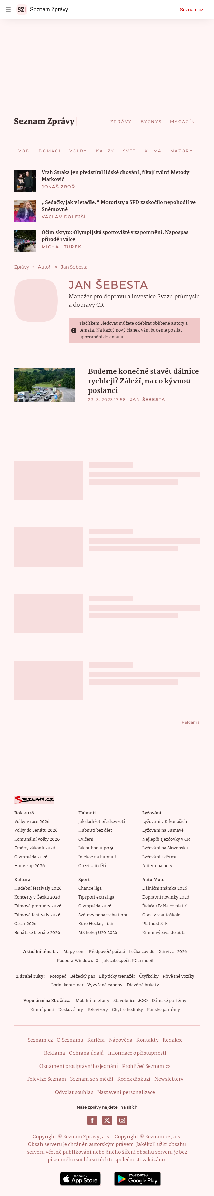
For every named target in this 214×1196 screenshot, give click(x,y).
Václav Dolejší (64, 216)
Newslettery (168, 1079)
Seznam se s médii (91, 1079)
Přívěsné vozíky (178, 976)
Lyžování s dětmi (159, 857)
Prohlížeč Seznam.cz (146, 1066)
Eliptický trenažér (117, 976)
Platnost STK (155, 923)
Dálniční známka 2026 (164, 888)
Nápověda (120, 1040)
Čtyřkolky (149, 976)
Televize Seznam (46, 1079)
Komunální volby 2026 (37, 839)
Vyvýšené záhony (104, 985)
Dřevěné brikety (143, 985)
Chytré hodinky (127, 1009)
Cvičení (85, 839)
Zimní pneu (42, 1009)
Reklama (54, 1053)
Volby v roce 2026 (31, 821)
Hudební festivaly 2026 (37, 888)
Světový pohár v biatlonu (103, 915)
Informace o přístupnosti (137, 1053)
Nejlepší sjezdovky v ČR (166, 839)
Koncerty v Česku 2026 (37, 897)
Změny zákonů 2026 (34, 848)
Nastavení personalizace (126, 1093)
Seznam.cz (191, 9)
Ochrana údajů (86, 1053)
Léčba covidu (142, 951)
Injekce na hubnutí (97, 857)
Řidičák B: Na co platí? (164, 906)
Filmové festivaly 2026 (37, 915)
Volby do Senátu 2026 (35, 830)
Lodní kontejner (67, 985)
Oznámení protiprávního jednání (78, 1066)
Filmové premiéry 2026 (37, 906)
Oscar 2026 (25, 923)
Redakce (173, 1040)
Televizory (97, 1009)
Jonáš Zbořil (61, 186)
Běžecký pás (82, 976)
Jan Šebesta (108, 285)
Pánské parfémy (163, 1009)
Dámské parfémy (169, 1001)
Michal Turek (62, 246)
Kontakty (147, 1040)
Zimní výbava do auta (164, 932)
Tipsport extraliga (96, 897)
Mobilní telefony (92, 1001)
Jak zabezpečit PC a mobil (127, 960)
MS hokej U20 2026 (97, 932)
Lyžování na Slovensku (165, 848)
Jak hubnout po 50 (96, 848)
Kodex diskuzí (133, 1079)
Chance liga (90, 888)
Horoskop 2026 (29, 866)
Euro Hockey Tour (96, 923)
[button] (25, 181)
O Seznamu (70, 1040)
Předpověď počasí (107, 951)
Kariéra (96, 1040)
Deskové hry (70, 1009)
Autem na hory (157, 866)
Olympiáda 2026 (30, 857)
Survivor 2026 (173, 951)
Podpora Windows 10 (77, 960)
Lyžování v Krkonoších (164, 821)
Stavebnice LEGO (130, 1001)
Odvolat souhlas (74, 1093)
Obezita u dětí (92, 866)
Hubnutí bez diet (95, 830)
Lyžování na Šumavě (163, 830)
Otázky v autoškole (161, 915)
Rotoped (58, 976)
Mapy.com (74, 951)
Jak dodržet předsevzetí (101, 821)
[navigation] (8, 9)
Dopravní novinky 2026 (165, 897)
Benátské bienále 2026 (37, 932)
